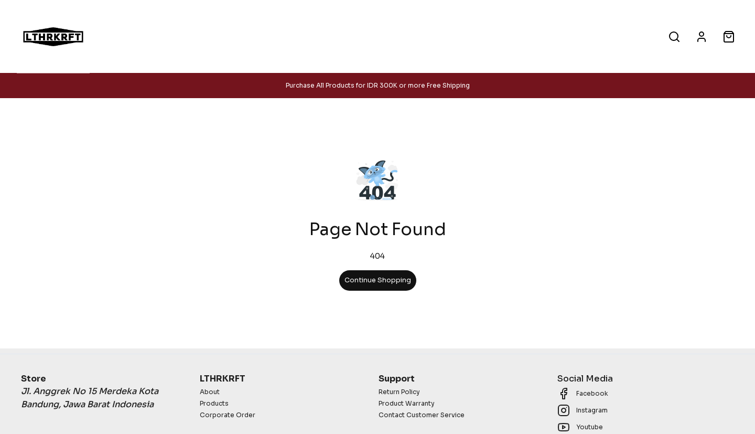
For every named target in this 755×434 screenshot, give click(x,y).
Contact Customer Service (422, 415)
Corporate (383, 36)
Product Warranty (407, 403)
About (441, 36)
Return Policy (399, 392)
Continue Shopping (377, 280)
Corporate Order (227, 415)
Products (320, 36)
